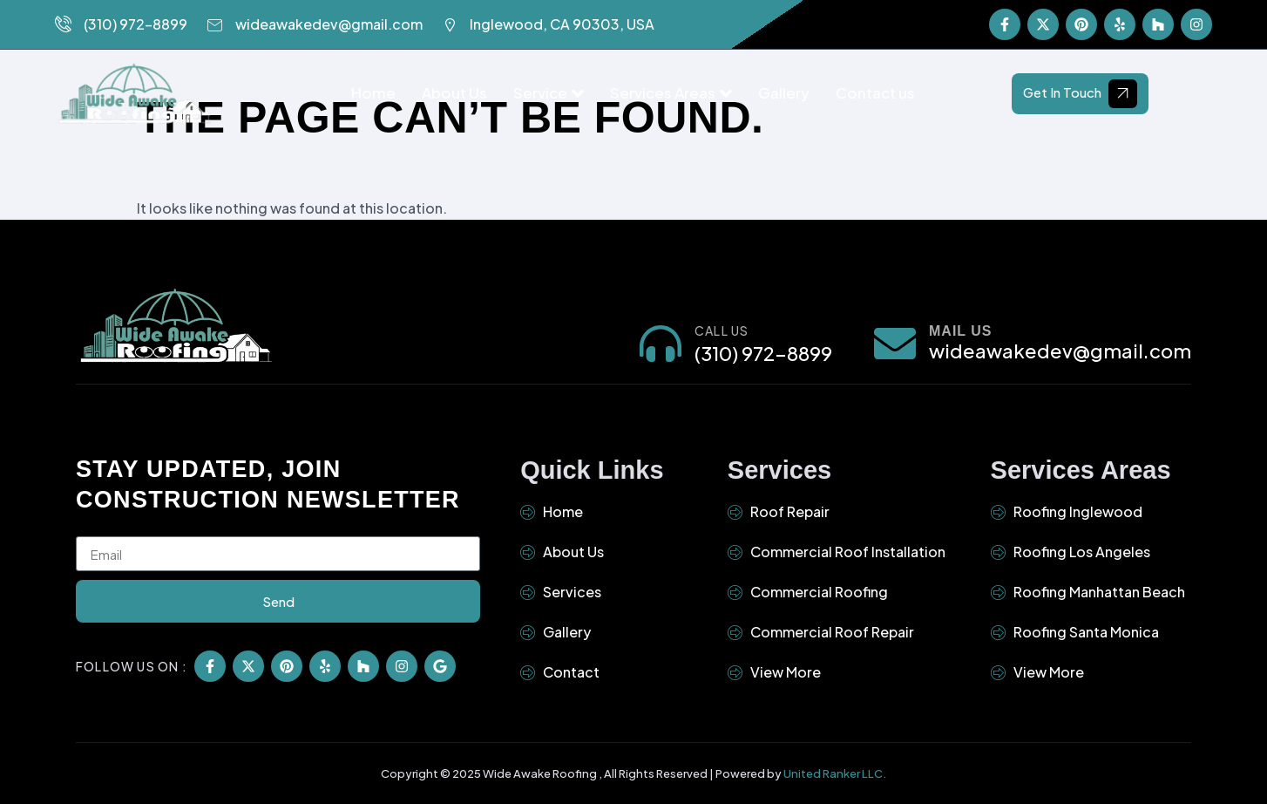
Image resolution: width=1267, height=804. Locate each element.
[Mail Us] (895, 343)
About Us (454, 92)
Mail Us (960, 330)
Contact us (875, 92)
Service (548, 92)
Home (373, 92)
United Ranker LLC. (834, 773)
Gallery (784, 92)
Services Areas (671, 92)
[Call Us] (660, 343)
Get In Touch (1080, 92)
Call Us (721, 329)
